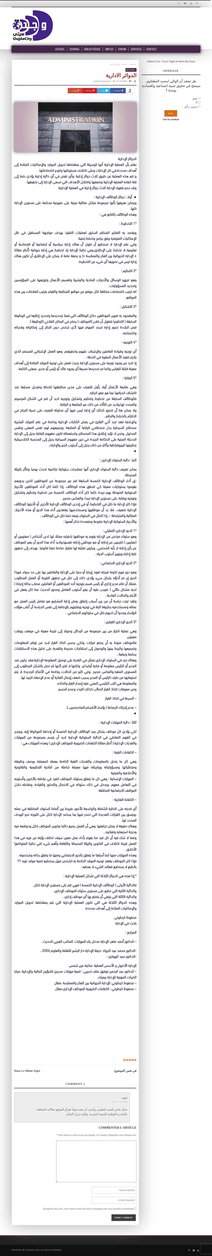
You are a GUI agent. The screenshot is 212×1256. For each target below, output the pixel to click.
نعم (195, 98)
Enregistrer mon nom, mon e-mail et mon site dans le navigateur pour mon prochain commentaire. (88, 1209)
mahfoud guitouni (102, 81)
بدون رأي (190, 106)
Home (124, 64)
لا (196, 102)
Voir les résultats (171, 119)
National (133, 64)
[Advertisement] (75, 1031)
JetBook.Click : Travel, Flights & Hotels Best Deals (171, 61)
